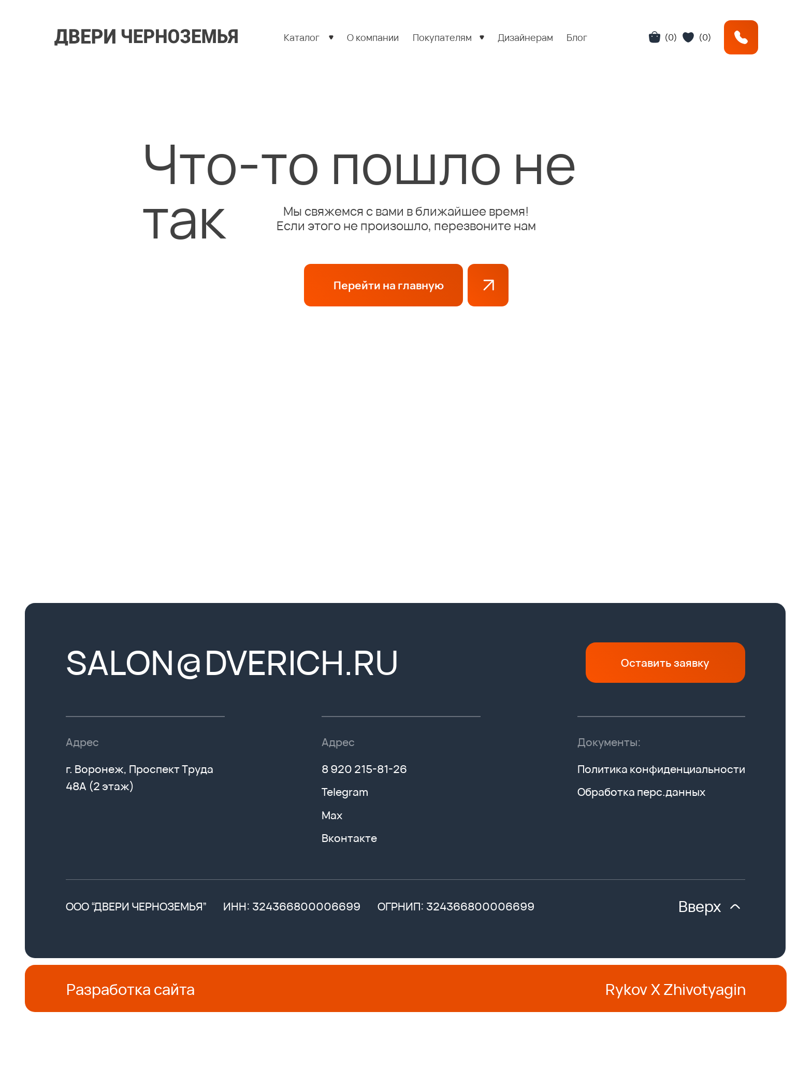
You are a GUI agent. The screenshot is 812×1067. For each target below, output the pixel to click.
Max (332, 815)
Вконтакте (349, 838)
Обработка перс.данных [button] (641, 791)
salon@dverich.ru (232, 662)
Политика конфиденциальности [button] (661, 769)
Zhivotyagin (704, 989)
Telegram (345, 791)
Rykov (626, 989)
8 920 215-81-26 (364, 769)
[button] (309, 37)
